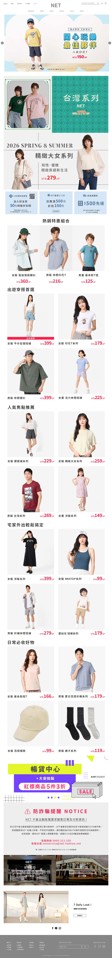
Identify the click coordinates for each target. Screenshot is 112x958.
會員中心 (31, 945)
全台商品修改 (20, 949)
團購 (12, 3)
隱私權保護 (42, 945)
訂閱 (85, 946)
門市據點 (28, 3)
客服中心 (31, 947)
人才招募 (9, 949)
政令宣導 (41, 947)
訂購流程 (19, 945)
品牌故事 (9, 945)
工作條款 (41, 949)
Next (109, 43)
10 (63, 69)
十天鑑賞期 (20, 947)
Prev (2, 43)
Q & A (35, 3)
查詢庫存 (19, 3)
